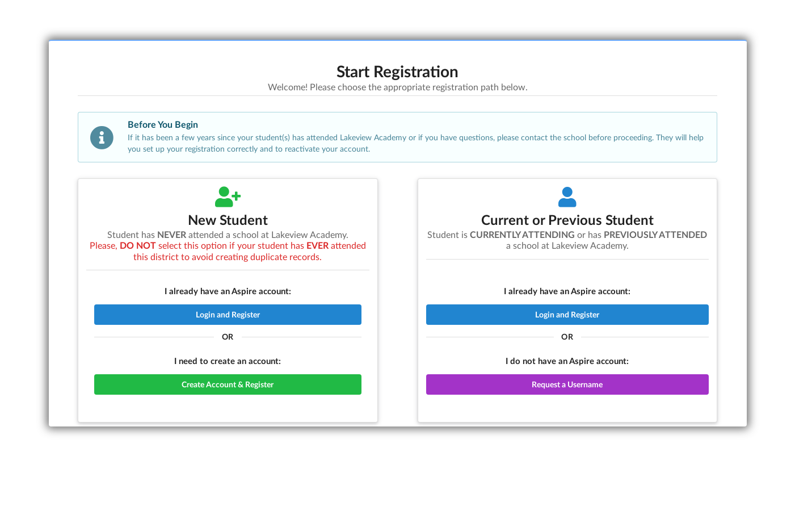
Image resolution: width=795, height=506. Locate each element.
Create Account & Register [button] (228, 384)
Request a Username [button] (567, 384)
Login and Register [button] (228, 314)
